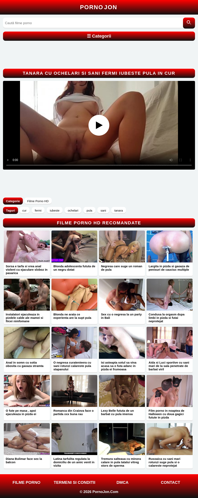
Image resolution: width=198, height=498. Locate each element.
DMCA (123, 482)
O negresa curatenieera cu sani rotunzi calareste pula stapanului (72, 366)
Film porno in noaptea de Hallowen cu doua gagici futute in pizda (166, 414)
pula (89, 210)
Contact (170, 482)
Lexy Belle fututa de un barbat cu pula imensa (117, 412)
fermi (38, 210)
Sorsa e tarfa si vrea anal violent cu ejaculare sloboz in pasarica (26, 269)
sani (103, 210)
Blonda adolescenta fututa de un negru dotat (74, 267)
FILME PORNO (26, 482)
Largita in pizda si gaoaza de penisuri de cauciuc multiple (169, 267)
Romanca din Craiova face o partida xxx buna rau (73, 412)
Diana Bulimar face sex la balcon (24, 460)
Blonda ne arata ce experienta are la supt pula (72, 316)
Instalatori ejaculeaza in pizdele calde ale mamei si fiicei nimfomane (24, 318)
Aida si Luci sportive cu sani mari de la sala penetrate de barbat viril (169, 366)
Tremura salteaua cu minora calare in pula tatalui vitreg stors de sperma (121, 462)
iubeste (54, 210)
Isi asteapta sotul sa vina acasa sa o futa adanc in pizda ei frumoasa (118, 366)
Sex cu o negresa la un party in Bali (121, 316)
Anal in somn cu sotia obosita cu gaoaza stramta (24, 364)
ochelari (73, 210)
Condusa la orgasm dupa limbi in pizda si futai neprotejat (166, 318)
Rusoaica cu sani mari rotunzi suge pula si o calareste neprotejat (164, 462)
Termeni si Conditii (74, 482)
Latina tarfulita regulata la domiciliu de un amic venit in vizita (73, 462)
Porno (98, 7)
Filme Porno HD (38, 201)
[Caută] (189, 23)
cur (24, 210)
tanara (118, 210)
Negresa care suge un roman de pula (121, 267)
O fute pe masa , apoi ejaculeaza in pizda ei (21, 412)
